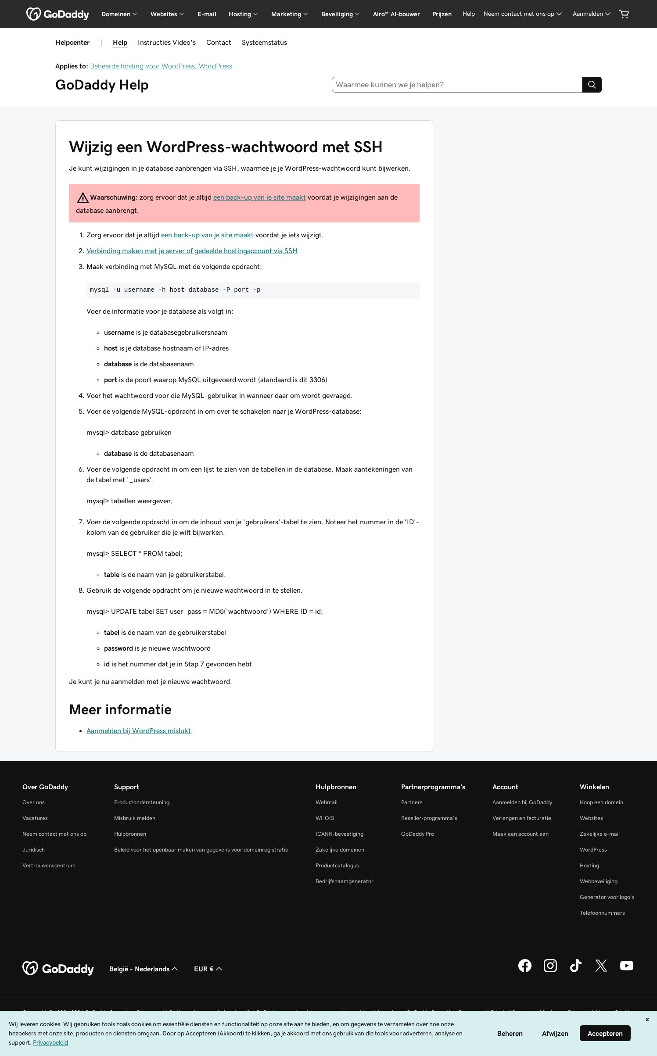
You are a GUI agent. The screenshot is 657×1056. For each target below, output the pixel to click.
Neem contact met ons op (54, 834)
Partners (412, 802)
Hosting (589, 865)
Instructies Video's (167, 42)
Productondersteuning (141, 802)
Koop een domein (601, 802)
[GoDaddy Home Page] (58, 968)
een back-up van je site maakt (259, 196)
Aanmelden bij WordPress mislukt (138, 730)
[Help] (468, 14)
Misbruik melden (134, 818)
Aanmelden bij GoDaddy (522, 802)
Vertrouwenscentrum (48, 865)
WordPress (215, 65)
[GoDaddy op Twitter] (601, 970)
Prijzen (442, 14)
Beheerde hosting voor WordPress (142, 65)
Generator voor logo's (607, 897)
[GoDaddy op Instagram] (550, 970)
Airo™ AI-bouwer (396, 14)
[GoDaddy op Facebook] (525, 970)
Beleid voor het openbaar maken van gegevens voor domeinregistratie (201, 849)
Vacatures (35, 818)
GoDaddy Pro (417, 834)
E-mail (206, 14)
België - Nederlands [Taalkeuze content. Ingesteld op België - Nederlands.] (144, 968)
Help (120, 42)
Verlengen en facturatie (521, 818)
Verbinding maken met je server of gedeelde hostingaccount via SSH (192, 250)
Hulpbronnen (130, 834)
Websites (591, 818)
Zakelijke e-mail (600, 834)
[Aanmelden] (592, 14)
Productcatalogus (337, 865)
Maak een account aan (520, 834)
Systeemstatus (264, 42)
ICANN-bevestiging (339, 834)
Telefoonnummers (602, 913)
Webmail (326, 802)
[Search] (592, 85)
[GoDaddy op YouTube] (627, 970)
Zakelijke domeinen (340, 849)
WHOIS (325, 818)
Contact (218, 42)
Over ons (33, 802)
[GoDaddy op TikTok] (576, 970)
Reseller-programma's (429, 818)
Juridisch (33, 849)
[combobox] (457, 85)
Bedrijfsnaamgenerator (344, 881)
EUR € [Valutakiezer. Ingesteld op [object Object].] (209, 968)
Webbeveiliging (599, 881)
